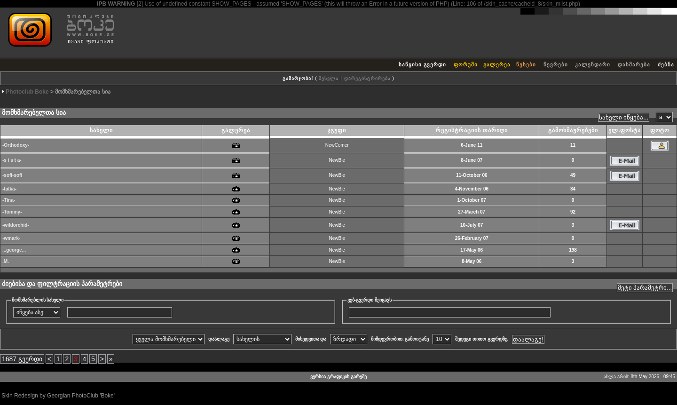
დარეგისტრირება (367, 78)
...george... (14, 250)
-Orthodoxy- (15, 145)
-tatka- (9, 188)
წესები (526, 64)
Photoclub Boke (27, 91)
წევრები (555, 64)
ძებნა (666, 64)
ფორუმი (466, 64)
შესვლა (328, 78)
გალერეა (497, 64)
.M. (5, 261)
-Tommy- (12, 211)
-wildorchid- (15, 225)
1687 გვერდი (22, 359)
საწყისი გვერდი (422, 64)
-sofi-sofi (12, 175)
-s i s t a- (12, 160)
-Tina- (8, 200)
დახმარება (634, 64)
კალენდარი (592, 64)
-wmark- (11, 238)
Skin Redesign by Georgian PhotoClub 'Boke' (58, 395)
